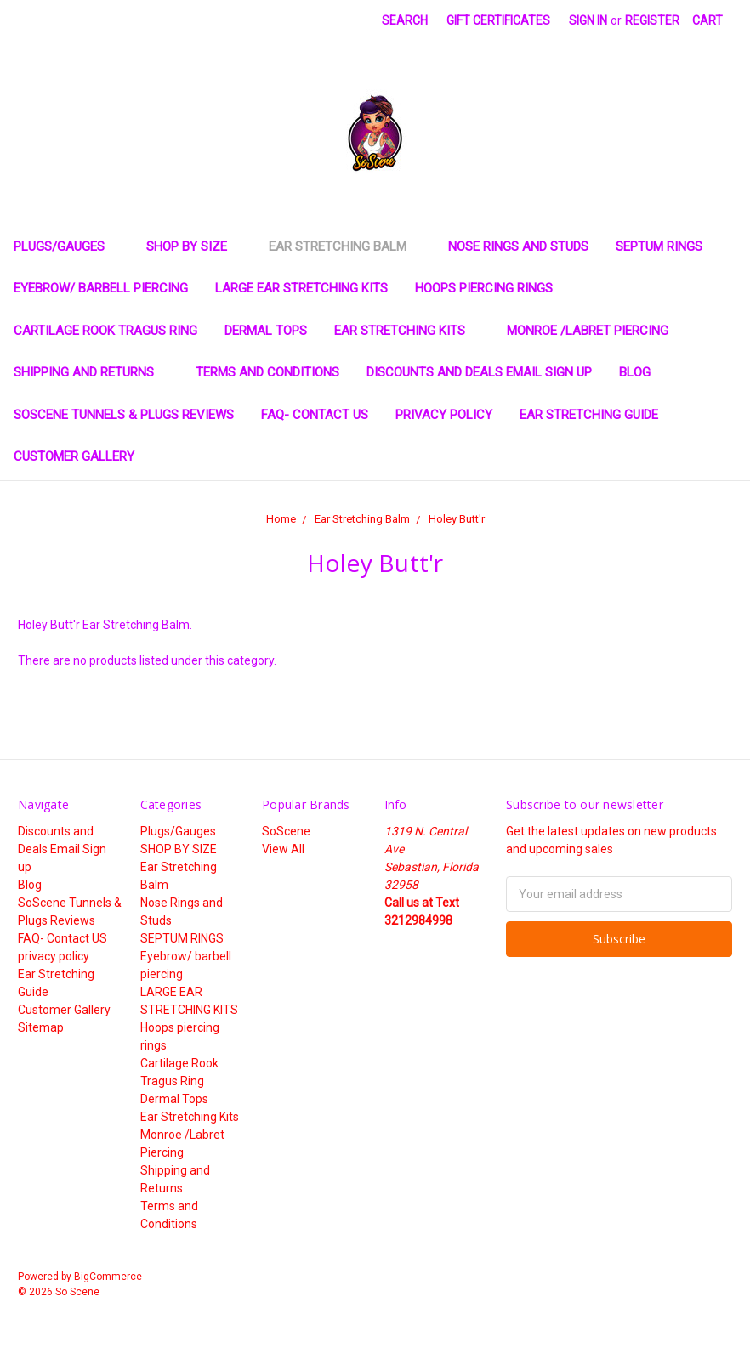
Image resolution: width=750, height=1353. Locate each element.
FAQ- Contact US (314, 414)
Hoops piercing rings (484, 288)
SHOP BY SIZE (193, 246)
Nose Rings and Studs (518, 246)
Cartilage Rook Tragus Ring (105, 330)
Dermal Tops (265, 330)
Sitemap (41, 1027)
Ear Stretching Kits (407, 330)
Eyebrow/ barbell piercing (101, 288)
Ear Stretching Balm (345, 246)
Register (652, 20)
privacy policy (443, 414)
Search (405, 20)
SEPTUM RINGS (659, 246)
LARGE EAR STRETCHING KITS (301, 288)
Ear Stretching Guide (589, 414)
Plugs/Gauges (66, 246)
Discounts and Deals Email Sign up (479, 372)
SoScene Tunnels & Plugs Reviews (124, 414)
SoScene (286, 831)
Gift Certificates (498, 20)
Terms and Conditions (267, 372)
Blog (635, 372)
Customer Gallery (74, 456)
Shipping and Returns (91, 372)
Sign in (588, 20)
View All (283, 849)
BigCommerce (108, 1276)
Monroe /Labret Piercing (587, 330)
